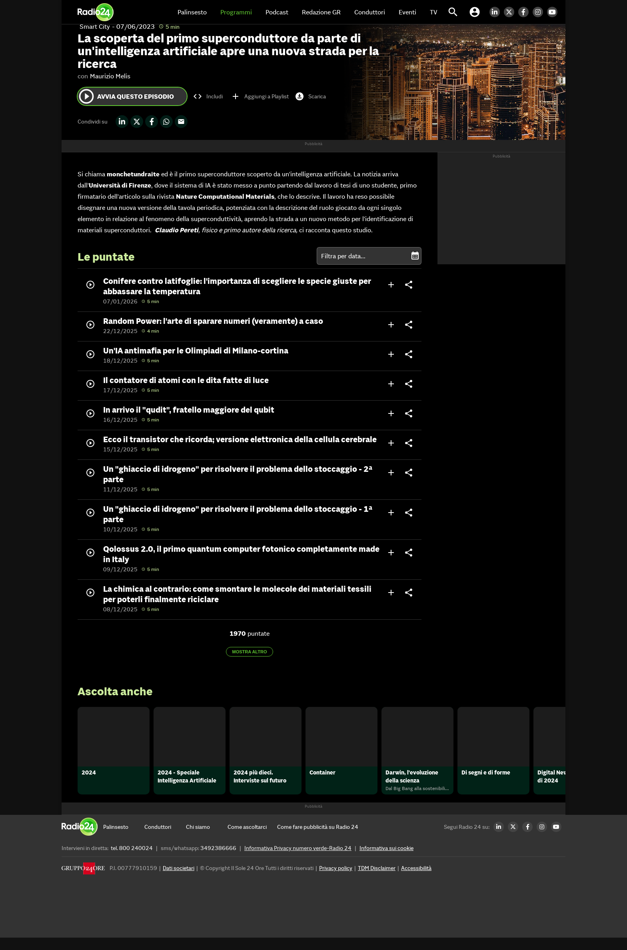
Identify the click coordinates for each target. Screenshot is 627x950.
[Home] (96, 12)
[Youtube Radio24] (554, 12)
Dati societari (178, 880)
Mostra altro (249, 651)
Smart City (95, 26)
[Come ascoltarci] (248, 839)
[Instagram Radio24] (540, 12)
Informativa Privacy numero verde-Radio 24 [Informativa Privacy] (297, 860)
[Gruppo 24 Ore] (83, 882)
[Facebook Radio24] (525, 12)
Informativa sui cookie (386, 860)
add (391, 284)
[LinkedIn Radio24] (496, 12)
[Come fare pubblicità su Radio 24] (317, 839)
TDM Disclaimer (376, 880)
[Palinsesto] (124, 839)
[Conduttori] (165, 839)
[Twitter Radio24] (511, 12)
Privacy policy (335, 880)
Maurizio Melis (110, 76)
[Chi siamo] (207, 839)
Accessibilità (416, 880)
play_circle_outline (86, 96)
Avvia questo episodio (126, 96)
